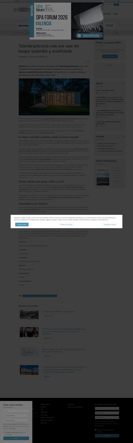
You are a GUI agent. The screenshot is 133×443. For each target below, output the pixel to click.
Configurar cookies (110, 224)
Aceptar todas (21, 224)
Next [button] (118, 26)
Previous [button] (15, 26)
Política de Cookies (67, 224)
